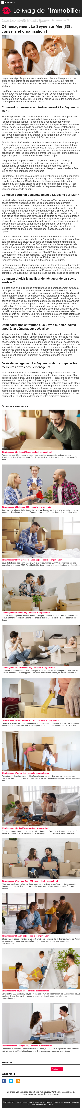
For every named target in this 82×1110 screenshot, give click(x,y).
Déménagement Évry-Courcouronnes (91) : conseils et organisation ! (32, 560)
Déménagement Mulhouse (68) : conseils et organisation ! (27, 507)
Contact (51, 1104)
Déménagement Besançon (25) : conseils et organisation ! (27, 1046)
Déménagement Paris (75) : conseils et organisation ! (25, 828)
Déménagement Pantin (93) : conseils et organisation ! (26, 936)
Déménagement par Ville (61, 20)
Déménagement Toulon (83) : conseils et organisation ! (26, 773)
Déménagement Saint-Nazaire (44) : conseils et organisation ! (29, 667)
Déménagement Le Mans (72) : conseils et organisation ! (27, 452)
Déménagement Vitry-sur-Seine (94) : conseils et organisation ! (30, 881)
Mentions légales (71, 1102)
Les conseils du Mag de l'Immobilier (24, 20)
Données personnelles (37, 1104)
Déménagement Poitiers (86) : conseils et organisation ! (26, 613)
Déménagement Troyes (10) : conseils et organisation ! (26, 991)
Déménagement (44, 20)
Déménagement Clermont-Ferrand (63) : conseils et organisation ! (31, 720)
